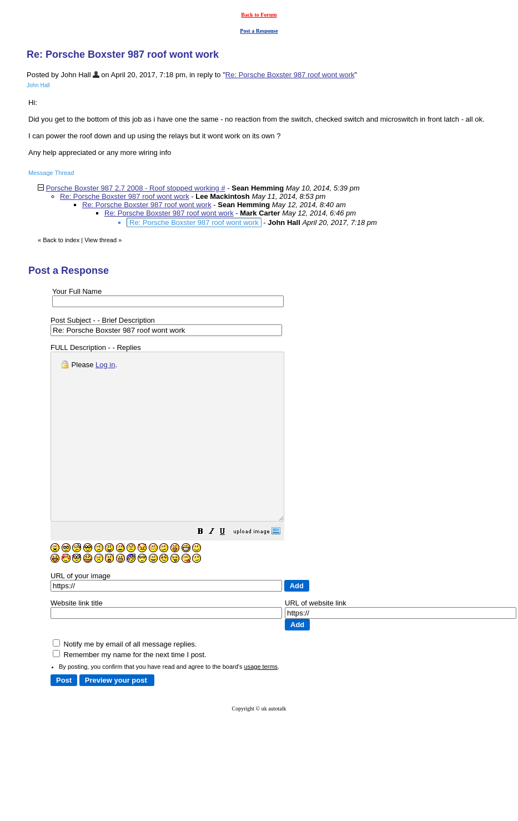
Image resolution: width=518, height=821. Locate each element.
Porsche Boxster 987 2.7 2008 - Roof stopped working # (135, 188)
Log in (105, 365)
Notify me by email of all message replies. (125, 677)
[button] (228, 566)
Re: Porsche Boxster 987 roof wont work (290, 75)
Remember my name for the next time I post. (130, 688)
